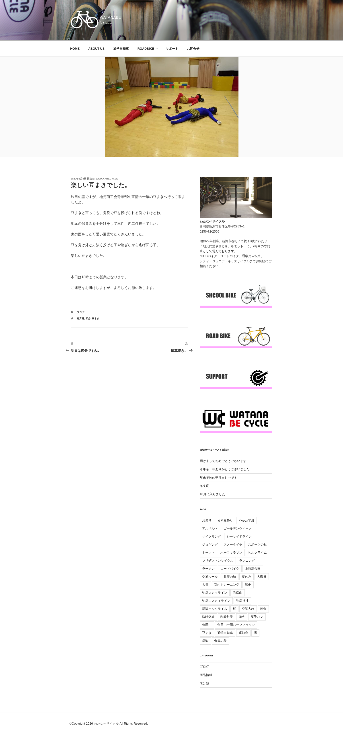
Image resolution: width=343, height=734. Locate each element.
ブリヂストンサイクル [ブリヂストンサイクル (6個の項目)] (217, 560)
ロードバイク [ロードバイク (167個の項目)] (229, 568)
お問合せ (193, 48)
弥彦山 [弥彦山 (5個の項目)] (237, 592)
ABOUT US (96, 48)
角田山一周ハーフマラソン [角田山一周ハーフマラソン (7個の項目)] (236, 625)
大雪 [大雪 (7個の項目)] (205, 584)
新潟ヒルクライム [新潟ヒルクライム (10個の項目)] (214, 608)
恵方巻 (80, 318)
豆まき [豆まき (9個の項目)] (207, 633)
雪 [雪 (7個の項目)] (255, 633)
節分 (88, 318)
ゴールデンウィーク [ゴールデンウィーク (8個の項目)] (238, 528)
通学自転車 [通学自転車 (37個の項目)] (225, 633)
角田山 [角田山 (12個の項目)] (207, 625)
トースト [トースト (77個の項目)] (208, 552)
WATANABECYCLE (107, 178)
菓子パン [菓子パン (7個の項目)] (257, 617)
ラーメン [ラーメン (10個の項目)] (208, 568)
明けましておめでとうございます (223, 461)
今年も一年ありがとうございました (225, 469)
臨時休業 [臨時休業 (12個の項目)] (208, 617)
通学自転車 (121, 48)
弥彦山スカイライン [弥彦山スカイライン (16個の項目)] (216, 600)
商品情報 (206, 675)
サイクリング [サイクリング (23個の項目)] (211, 536)
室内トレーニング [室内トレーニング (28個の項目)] (226, 584)
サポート (172, 48)
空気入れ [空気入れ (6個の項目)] (248, 608)
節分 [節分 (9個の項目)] (263, 608)
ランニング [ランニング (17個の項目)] (247, 560)
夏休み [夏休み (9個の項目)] (246, 576)
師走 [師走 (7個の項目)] (248, 584)
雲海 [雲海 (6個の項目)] (205, 641)
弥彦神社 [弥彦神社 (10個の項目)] (242, 600)
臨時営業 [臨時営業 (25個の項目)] (226, 617)
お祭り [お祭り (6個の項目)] (207, 520)
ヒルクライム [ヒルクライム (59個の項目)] (257, 552)
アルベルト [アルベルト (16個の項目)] (210, 528)
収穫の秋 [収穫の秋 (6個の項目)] (230, 576)
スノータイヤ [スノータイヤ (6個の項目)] (233, 544)
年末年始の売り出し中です (218, 477)
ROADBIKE (148, 48)
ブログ (80, 312)
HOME (75, 48)
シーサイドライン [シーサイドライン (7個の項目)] (239, 536)
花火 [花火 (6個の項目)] (242, 617)
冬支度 (204, 486)
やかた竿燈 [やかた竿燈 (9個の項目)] (246, 520)
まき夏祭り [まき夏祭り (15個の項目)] (225, 520)
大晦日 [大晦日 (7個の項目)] (261, 576)
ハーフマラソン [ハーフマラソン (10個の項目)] (231, 552)
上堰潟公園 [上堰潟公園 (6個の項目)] (253, 568)
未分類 (204, 683)
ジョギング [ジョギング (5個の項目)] (210, 544)
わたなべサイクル (106, 723)
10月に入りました (212, 494)
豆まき (95, 318)
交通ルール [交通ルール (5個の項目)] (210, 576)
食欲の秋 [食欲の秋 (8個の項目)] (220, 641)
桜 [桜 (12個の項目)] (234, 608)
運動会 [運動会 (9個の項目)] (243, 633)
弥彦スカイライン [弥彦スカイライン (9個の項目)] (214, 592)
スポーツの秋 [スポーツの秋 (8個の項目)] (257, 544)
